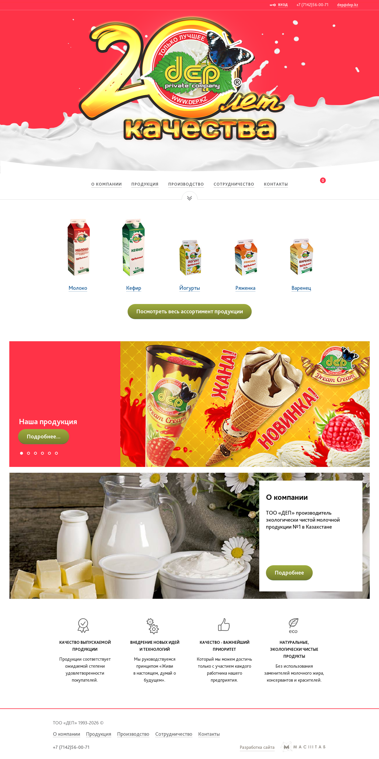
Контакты (276, 184)
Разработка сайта (257, 747)
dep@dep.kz (347, 4)
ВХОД (283, 5)
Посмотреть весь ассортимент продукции (189, 311)
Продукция (145, 184)
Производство (186, 184)
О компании (106, 184)
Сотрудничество (234, 184)
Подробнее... (43, 436)
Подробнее (289, 572)
